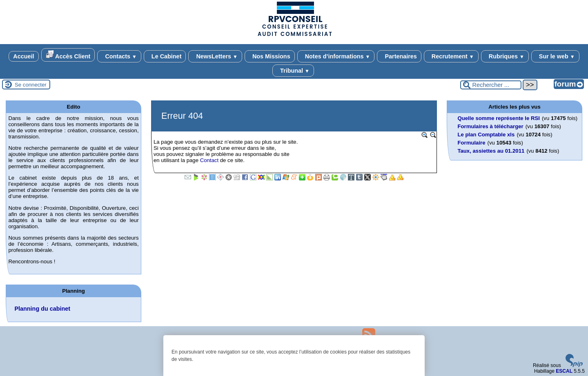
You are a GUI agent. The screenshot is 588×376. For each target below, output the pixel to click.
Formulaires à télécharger (490, 126)
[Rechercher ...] (490, 84)
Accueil (23, 56)
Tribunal (293, 71)
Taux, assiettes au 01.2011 (490, 151)
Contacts (119, 56)
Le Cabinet (165, 56)
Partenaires (398, 56)
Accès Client (68, 55)
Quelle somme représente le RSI (498, 118)
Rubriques (505, 56)
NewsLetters (215, 56)
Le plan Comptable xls (485, 134)
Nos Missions (269, 56)
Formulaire (471, 143)
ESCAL (564, 371)
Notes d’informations (336, 56)
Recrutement (451, 56)
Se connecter (31, 85)
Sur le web (555, 56)
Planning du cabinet (42, 308)
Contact (209, 160)
